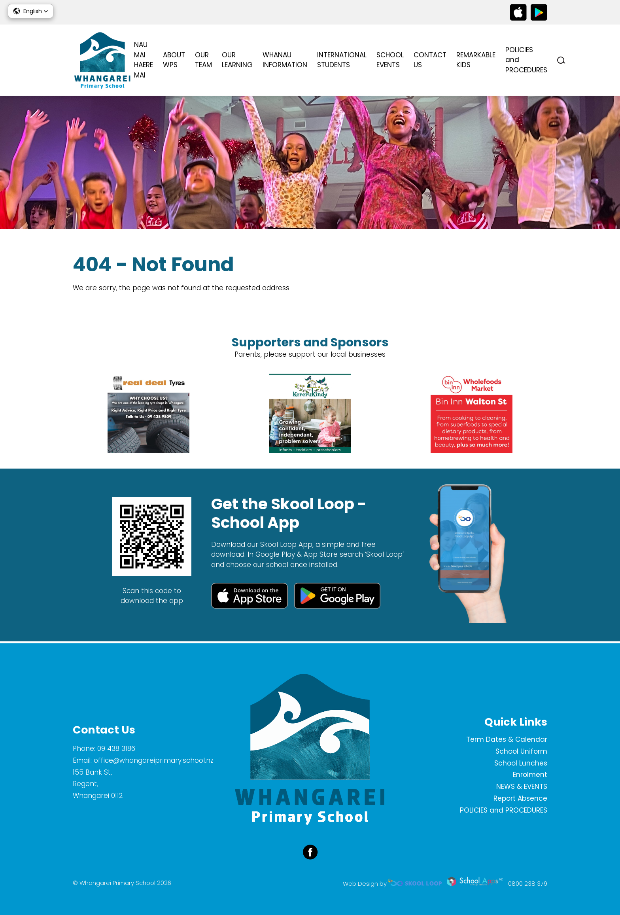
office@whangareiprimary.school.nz (154, 760)
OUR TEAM (203, 60)
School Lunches (520, 763)
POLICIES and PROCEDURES (526, 60)
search (561, 60)
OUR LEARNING (237, 60)
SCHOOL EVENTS (390, 60)
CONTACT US (430, 60)
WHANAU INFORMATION (285, 60)
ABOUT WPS (174, 60)
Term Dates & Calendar (506, 739)
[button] (30, 11)
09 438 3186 (116, 748)
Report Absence (520, 798)
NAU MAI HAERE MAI (143, 60)
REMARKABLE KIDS (475, 60)
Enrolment (530, 774)
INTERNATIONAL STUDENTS (342, 60)
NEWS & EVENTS (521, 786)
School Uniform (521, 751)
